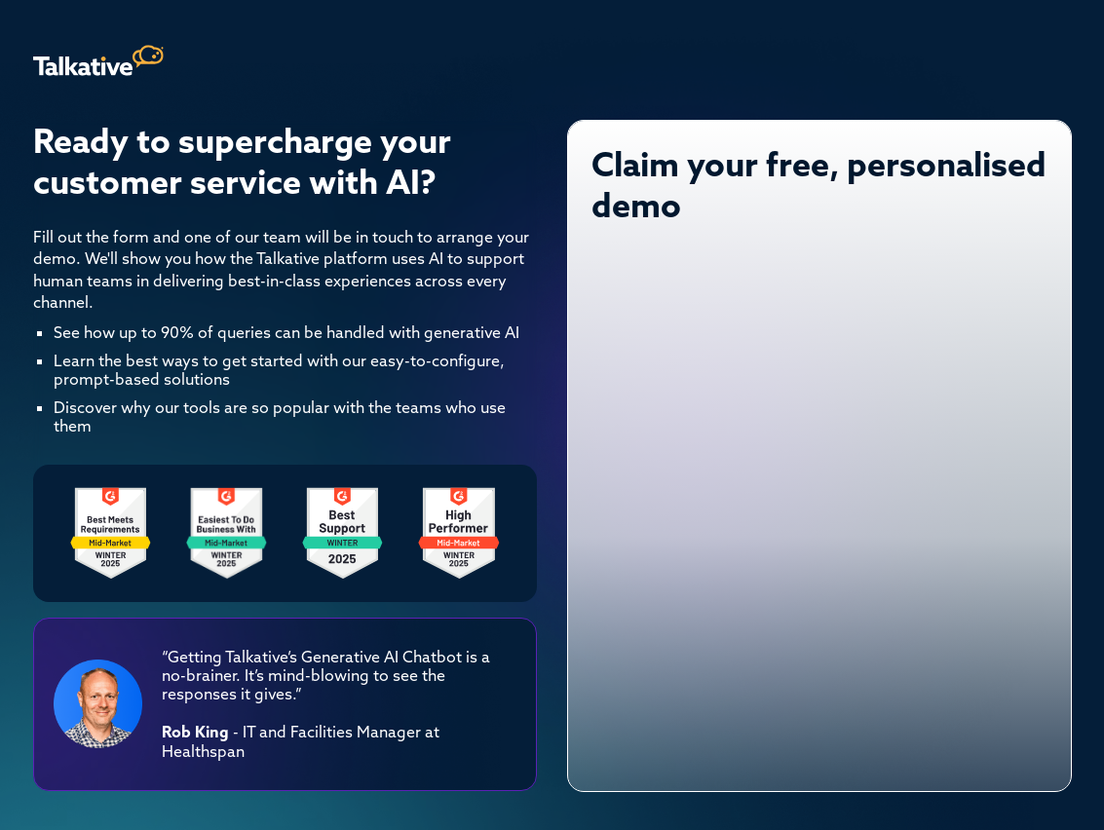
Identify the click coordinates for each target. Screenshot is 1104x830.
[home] (98, 60)
